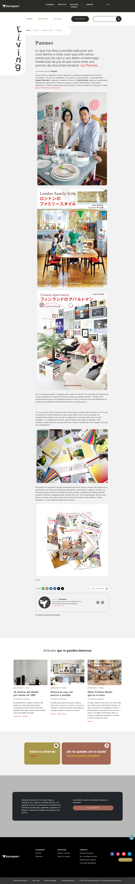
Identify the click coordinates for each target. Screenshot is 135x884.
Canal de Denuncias (68, 880)
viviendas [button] (50, 4)
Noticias (57, 19)
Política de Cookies (50, 880)
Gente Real (43, 19)
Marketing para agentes (88, 860)
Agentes (89, 4)
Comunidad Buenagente (88, 863)
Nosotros (38, 853)
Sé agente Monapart (87, 853)
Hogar (29, 19)
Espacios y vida (47, 30)
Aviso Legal (35, 880)
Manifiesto (39, 856)
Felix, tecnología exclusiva (88, 856)
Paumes (59, 30)
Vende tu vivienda (64, 853)
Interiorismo (61, 714)
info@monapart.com (57, 605)
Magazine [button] (74, 4)
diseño (37, 580)
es (109, 4)
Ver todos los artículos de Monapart (48, 615)
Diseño (25, 716)
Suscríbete (80, 19)
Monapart (54, 71)
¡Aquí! (33, 755)
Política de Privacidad (20, 880)
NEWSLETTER (125, 860)
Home (28, 30)
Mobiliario (17, 716)
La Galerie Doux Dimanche (49, 88)
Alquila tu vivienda (64, 856)
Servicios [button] (62, 4)
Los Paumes (88, 65)
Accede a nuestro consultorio (83, 755)
